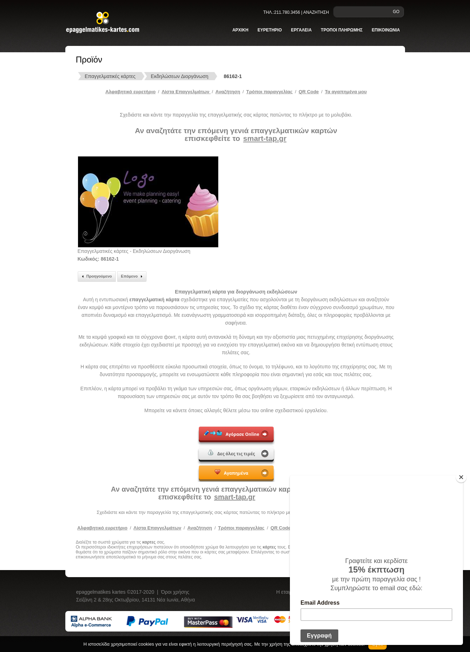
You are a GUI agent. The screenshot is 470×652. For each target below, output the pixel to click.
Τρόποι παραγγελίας (241, 528)
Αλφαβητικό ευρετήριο (130, 91)
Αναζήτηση (227, 91)
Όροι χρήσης (175, 592)
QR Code (309, 91)
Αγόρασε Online (231, 433)
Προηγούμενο (96, 276)
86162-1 (233, 76)
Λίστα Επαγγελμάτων (186, 91)
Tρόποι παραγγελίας (269, 91)
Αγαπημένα (231, 472)
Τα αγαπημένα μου (346, 91)
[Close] (461, 477)
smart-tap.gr (265, 138)
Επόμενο (132, 276)
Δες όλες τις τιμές (231, 453)
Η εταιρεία (287, 592)
